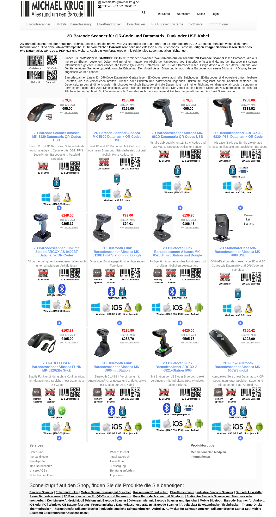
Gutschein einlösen (42, 475)
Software (196, 24)
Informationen (219, 24)
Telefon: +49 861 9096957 (117, 6)
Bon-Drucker (136, 24)
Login (215, 13)
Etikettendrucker (109, 24)
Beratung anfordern (122, 470)
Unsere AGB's (39, 470)
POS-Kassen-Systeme (167, 24)
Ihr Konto (164, 13)
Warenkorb (183, 13)
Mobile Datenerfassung (73, 24)
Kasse (201, 13)
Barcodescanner (38, 24)
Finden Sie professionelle (82, 58)
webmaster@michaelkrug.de (120, 2)
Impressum (117, 475)
